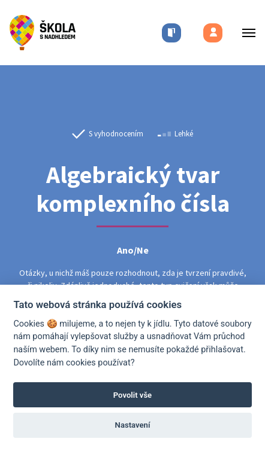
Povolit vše (132, 395)
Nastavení (132, 424)
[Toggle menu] (245, 32)
